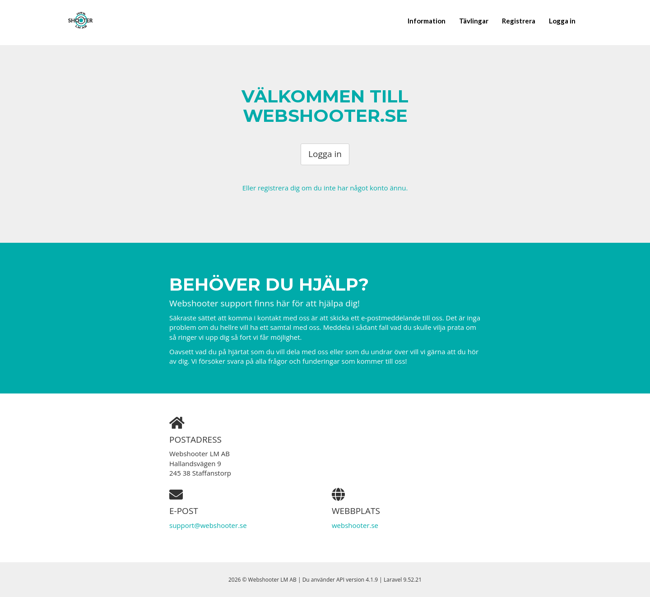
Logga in (562, 21)
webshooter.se (355, 525)
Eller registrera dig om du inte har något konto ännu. (325, 187)
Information (427, 21)
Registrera (518, 21)
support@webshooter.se (208, 525)
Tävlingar (473, 21)
